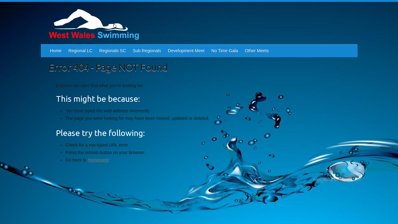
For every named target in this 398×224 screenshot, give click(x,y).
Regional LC (80, 50)
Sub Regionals (147, 50)
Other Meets (257, 50)
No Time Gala (224, 50)
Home (56, 50)
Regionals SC (112, 50)
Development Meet (186, 50)
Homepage (98, 159)
